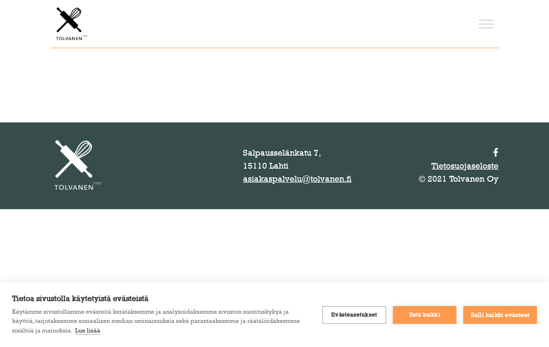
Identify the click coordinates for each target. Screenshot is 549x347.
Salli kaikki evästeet (500, 315)
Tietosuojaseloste (464, 166)
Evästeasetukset (354, 314)
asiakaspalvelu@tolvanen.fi (297, 179)
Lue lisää (87, 330)
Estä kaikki (424, 314)
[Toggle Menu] (486, 23)
